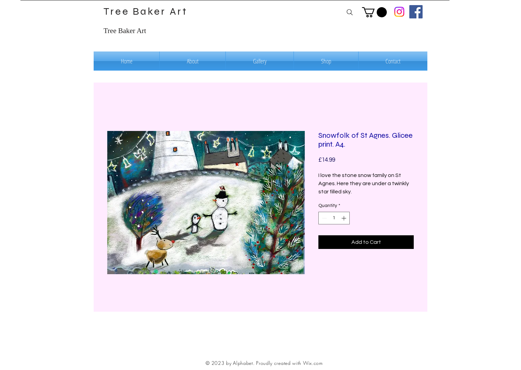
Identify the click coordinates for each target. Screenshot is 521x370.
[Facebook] (416, 11)
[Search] (349, 12)
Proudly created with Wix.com (289, 363)
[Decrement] (323, 218)
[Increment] (344, 218)
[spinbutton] (334, 218)
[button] (374, 12)
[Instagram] (399, 11)
